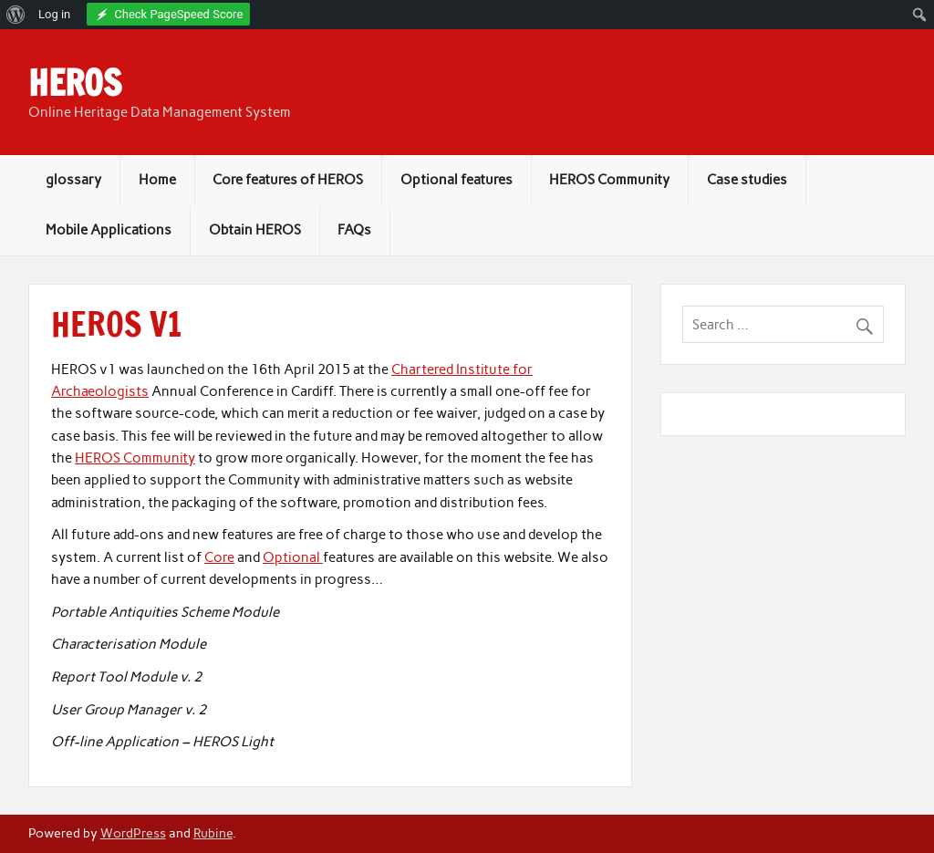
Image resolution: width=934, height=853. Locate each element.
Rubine (213, 833)
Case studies (747, 180)
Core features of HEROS (288, 180)
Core (219, 557)
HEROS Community (609, 180)
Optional (293, 557)
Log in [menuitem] (54, 14)
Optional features (456, 180)
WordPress (133, 833)
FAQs (354, 230)
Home (157, 180)
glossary (73, 180)
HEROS (74, 83)
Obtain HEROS (255, 230)
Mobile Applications (108, 230)
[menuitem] (16, 14)
